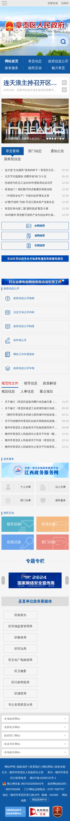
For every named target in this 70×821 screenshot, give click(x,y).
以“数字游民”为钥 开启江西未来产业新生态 (29, 201)
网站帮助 (47, 766)
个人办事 (25, 486)
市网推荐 (39, 245)
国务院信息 (12, 159)
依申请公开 (20, 340)
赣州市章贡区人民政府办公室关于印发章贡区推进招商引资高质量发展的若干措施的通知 (31, 446)
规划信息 (8, 391)
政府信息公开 (11, 288)
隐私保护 (22, 766)
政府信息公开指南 (23, 298)
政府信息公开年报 (23, 368)
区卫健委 (20, 671)
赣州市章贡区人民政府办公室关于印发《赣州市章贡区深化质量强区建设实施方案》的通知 (31, 433)
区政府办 (20, 615)
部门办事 (25, 500)
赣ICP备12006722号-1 (43, 777)
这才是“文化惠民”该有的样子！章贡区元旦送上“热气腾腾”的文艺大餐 (31, 170)
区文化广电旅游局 (20, 659)
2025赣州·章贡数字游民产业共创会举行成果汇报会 (31, 214)
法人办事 (60, 486)
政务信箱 (60, 766)
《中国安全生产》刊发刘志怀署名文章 (27, 195)
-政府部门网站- (12, 735)
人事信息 (27, 391)
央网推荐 (39, 225)
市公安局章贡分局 (20, 704)
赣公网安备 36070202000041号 (25, 783)
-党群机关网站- (12, 727)
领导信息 (30, 383)
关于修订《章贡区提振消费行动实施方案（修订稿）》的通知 (31, 401)
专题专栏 (35, 561)
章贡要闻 (12, 151)
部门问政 (49, 542)
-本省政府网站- (12, 718)
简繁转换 (53, 3)
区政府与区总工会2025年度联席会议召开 (28, 182)
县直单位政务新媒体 (35, 601)
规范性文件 (9, 383)
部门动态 (35, 151)
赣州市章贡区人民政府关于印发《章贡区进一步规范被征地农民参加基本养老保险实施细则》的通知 (31, 440)
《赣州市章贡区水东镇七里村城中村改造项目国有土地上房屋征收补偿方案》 (31, 414)
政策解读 (49, 383)
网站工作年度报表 (23, 354)
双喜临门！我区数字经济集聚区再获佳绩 (28, 189)
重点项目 (46, 391)
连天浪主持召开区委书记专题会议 (30, 83)
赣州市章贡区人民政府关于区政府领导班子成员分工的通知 (31, 427)
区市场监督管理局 (20, 626)
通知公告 (57, 151)
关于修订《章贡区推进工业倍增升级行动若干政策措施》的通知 (31, 408)
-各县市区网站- (12, 743)
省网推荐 (39, 235)
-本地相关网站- (12, 752)
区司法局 (20, 648)
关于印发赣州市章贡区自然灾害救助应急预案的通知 (31, 420)
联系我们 (35, 766)
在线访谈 (14, 542)
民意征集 (49, 524)
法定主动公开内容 (23, 312)
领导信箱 (14, 524)
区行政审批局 (20, 682)
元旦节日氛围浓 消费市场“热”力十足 (25, 176)
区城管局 (20, 693)
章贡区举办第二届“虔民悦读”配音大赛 (26, 208)
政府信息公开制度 (23, 326)
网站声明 (10, 766)
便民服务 (60, 500)
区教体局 (20, 637)
